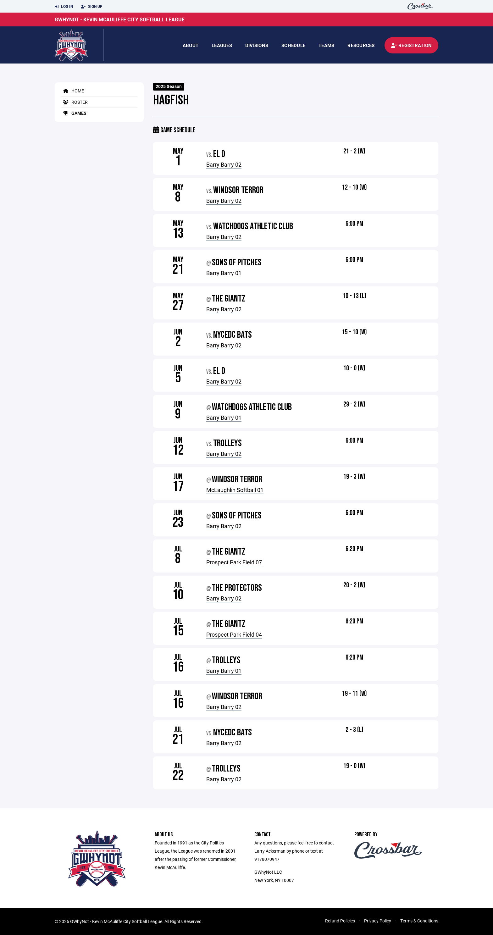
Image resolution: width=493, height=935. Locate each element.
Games (73, 113)
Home (72, 91)
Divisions (256, 45)
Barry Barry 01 (223, 273)
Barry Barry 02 (223, 164)
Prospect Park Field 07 (234, 562)
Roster (74, 102)
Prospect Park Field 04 (234, 634)
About (190, 45)
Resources (360, 45)
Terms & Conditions (419, 921)
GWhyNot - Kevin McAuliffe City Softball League (120, 19)
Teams (326, 45)
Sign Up (91, 6)
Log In (64, 6)
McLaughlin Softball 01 (234, 490)
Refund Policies (340, 921)
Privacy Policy (377, 921)
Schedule (293, 45)
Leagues (222, 45)
